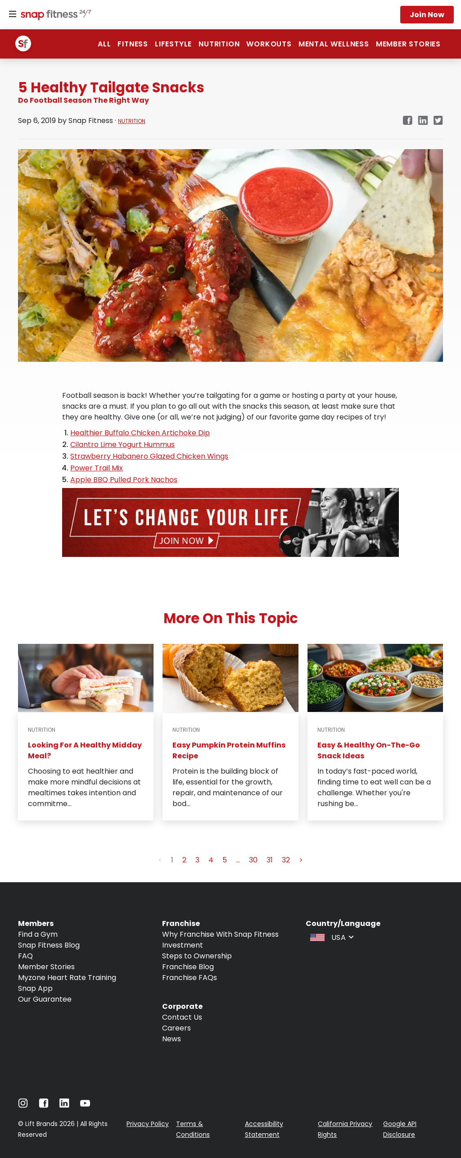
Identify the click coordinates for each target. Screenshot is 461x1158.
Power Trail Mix (96, 468)
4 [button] (210, 860)
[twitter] (438, 121)
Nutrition (219, 44)
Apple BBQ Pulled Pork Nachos (123, 479)
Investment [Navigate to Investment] (182, 945)
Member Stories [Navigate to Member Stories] (46, 967)
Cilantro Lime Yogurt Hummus (122, 444)
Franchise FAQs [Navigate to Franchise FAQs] (189, 977)
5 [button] (224, 860)
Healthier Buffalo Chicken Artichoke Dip (140, 433)
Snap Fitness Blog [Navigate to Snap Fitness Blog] (49, 945)
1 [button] (172, 860)
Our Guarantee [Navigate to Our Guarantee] (45, 999)
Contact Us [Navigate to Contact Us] (182, 1017)
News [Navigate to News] (171, 1039)
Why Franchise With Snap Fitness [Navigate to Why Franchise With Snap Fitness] (220, 934)
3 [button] (197, 860)
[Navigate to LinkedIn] (64, 1105)
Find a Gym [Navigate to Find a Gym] (38, 934)
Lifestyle (173, 44)
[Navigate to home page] (54, 16)
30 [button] (253, 860)
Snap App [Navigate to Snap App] (35, 988)
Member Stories (408, 44)
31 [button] (270, 860)
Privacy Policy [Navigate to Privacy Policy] (148, 1123)
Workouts (268, 44)
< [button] (160, 860)
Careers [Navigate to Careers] (176, 1028)
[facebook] (407, 121)
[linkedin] (423, 121)
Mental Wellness (333, 44)
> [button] (301, 860)
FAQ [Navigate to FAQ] (25, 956)
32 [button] (286, 860)
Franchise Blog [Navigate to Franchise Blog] (188, 967)
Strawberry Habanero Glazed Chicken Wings (149, 456)
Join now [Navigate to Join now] (427, 14)
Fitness (133, 44)
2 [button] (184, 860)
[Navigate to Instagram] (23, 1105)
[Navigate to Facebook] (44, 1105)
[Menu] (12, 14)
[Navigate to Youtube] (85, 1105)
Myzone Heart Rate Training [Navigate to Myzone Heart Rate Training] (67, 977)
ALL (104, 44)
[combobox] (331, 936)
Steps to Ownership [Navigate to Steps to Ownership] (197, 956)
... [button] (238, 860)
